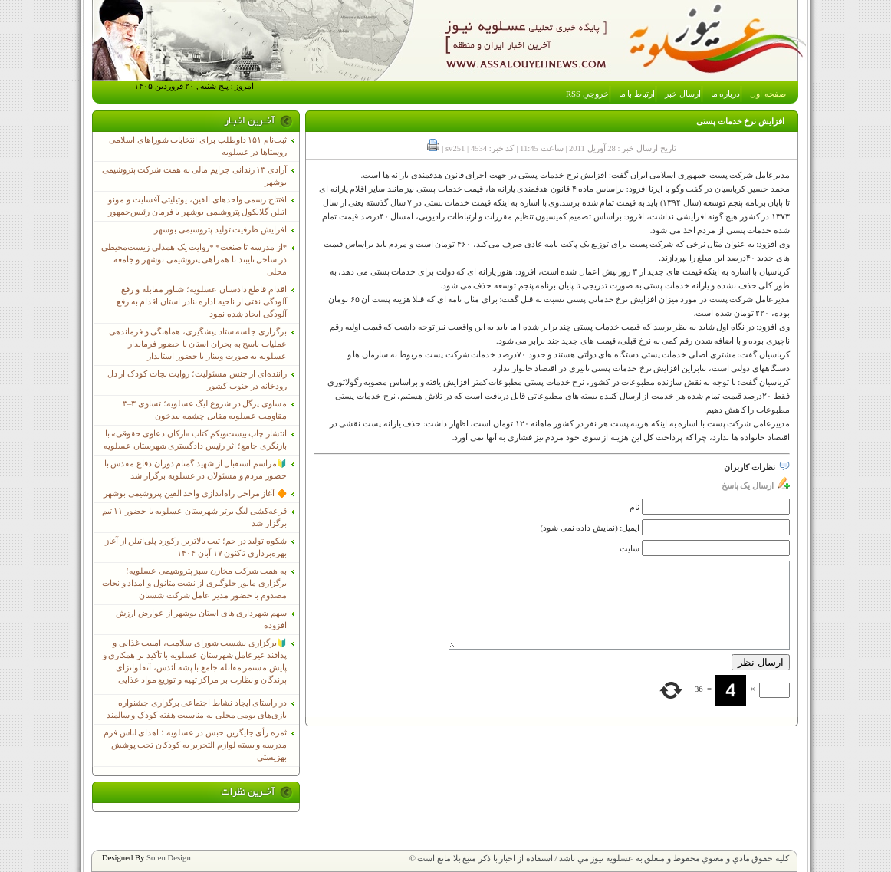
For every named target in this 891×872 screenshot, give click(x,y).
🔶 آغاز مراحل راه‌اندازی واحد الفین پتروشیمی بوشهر (195, 493)
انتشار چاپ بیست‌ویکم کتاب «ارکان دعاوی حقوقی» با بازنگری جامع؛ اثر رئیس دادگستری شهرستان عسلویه (195, 439)
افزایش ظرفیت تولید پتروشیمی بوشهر (220, 229)
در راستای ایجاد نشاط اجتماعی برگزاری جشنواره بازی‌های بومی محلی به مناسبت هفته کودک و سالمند (197, 709)
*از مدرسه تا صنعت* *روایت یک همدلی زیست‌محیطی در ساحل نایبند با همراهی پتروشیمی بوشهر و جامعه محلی (194, 259)
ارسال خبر (683, 94)
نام (634, 507)
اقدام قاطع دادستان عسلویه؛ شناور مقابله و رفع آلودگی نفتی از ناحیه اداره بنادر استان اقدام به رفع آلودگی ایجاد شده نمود (202, 301)
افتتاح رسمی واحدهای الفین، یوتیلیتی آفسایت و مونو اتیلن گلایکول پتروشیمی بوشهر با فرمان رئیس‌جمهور (197, 206)
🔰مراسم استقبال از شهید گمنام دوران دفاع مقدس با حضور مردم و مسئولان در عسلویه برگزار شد (195, 469)
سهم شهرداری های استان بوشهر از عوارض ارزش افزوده (201, 619)
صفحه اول (768, 94)
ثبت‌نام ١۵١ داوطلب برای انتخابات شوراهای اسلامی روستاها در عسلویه (198, 146)
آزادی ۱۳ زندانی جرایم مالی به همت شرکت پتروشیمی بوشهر (194, 176)
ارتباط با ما (637, 94)
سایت (629, 549)
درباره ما (726, 94)
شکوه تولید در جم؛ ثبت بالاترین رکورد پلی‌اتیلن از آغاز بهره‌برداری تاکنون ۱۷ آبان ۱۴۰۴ (196, 547)
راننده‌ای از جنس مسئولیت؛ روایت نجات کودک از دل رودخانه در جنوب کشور (197, 380)
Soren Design (168, 858)
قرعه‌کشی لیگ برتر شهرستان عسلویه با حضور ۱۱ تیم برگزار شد (194, 517)
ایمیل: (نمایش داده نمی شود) (590, 528)
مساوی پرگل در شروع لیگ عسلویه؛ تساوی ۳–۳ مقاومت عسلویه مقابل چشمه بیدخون (205, 410)
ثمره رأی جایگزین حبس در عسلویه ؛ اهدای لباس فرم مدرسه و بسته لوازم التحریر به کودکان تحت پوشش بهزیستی (195, 745)
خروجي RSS (587, 94)
